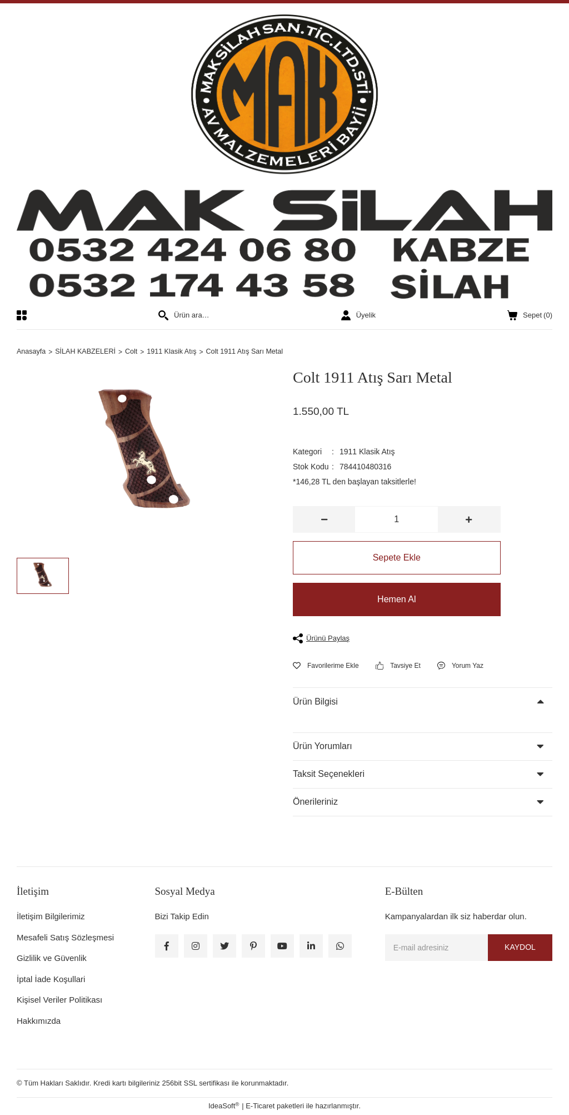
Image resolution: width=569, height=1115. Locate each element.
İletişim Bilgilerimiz (51, 916)
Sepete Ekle (397, 558)
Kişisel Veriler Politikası (59, 1000)
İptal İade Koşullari (51, 979)
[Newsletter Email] (468, 947)
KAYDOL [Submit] (520, 947)
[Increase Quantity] (469, 520)
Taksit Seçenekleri (329, 774)
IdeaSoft (223, 1106)
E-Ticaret (260, 1106)
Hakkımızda (39, 1020)
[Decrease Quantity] (324, 520)
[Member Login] (358, 315)
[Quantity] (396, 520)
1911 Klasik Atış (367, 452)
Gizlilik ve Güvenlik (52, 958)
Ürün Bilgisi (315, 701)
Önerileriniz (315, 802)
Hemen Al (396, 599)
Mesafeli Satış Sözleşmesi (65, 937)
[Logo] (284, 156)
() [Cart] (529, 315)
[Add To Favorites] (326, 666)
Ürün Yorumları (322, 746)
